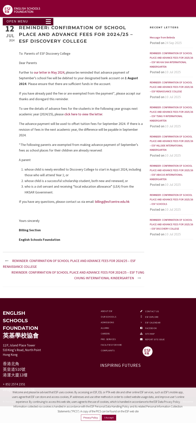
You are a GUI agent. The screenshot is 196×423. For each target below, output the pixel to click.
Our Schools (108, 316)
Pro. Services (108, 339)
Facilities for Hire (111, 344)
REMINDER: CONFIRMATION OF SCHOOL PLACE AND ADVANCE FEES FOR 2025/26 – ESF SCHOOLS (171, 199)
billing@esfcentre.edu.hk (112, 201)
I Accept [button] (109, 417)
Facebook (151, 328)
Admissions (107, 322)
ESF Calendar (152, 322)
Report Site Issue (155, 339)
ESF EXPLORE (151, 317)
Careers (105, 333)
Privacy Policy (90, 417)
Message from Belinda (162, 37)
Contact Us (152, 311)
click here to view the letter (83, 114)
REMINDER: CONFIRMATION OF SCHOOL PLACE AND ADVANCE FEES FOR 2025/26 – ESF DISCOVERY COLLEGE (171, 224)
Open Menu (17, 21)
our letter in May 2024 (49, 72)
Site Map (149, 333)
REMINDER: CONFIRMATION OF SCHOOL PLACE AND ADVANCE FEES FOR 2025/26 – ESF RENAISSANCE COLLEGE (171, 87)
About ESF (107, 311)
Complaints (108, 350)
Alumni (105, 328)
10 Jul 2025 (173, 72)
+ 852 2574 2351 (14, 384)
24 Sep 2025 (173, 43)
